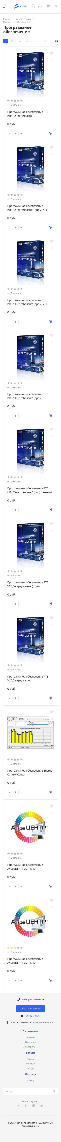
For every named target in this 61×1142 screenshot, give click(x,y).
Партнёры (30, 1080)
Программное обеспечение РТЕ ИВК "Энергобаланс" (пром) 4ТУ (27, 208)
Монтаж (30, 1063)
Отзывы (30, 1037)
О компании (31, 1031)
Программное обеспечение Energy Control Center (29, 772)
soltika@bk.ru (33, 1015)
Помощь (30, 1074)
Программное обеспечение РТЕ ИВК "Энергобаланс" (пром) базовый (27, 398)
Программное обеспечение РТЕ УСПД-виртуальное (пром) (27, 584)
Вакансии (30, 1042)
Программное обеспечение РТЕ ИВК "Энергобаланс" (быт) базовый (29, 490)
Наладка (30, 1068)
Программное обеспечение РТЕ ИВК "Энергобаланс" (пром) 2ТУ (27, 302)
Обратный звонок (30, 1008)
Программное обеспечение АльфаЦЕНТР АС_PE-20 (25, 961)
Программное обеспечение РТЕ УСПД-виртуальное (27, 678)
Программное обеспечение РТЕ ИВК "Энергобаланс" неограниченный (27, 115)
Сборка (30, 1059)
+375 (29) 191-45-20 (33, 999)
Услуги (30, 1052)
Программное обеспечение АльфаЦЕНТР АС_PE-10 (25, 866)
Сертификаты (30, 1046)
